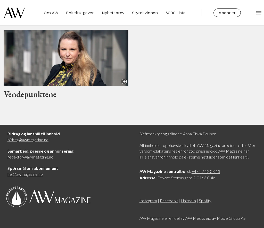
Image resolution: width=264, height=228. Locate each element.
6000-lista (176, 12)
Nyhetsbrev (113, 12)
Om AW (51, 12)
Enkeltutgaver (80, 12)
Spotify (205, 200)
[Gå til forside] (14, 12)
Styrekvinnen (145, 12)
